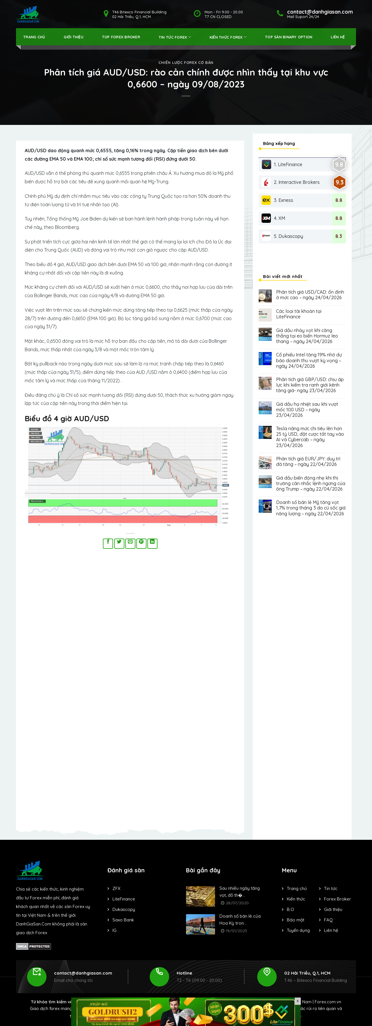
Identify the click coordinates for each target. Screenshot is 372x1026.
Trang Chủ (34, 37)
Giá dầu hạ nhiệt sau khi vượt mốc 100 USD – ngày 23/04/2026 (307, 409)
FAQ (328, 920)
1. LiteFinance (282, 164)
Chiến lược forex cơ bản (186, 62)
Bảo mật (295, 920)
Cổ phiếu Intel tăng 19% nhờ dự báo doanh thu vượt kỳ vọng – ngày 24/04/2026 (309, 360)
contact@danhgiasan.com (83, 973)
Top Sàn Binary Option (288, 37)
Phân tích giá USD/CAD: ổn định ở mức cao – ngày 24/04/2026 (310, 294)
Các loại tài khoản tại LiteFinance (298, 314)
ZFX (116, 888)
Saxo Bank (123, 920)
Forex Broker (337, 899)
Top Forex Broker (121, 37)
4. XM (273, 218)
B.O (290, 909)
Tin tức (330, 888)
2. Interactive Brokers (291, 182)
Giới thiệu (73, 37)
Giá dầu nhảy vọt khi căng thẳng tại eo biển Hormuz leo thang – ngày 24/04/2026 (307, 336)
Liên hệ (338, 37)
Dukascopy (123, 909)
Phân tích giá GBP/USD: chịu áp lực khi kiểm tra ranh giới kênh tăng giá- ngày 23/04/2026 (310, 385)
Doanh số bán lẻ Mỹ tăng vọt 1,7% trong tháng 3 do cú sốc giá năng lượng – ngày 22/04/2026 (311, 508)
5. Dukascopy (282, 236)
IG (114, 930)
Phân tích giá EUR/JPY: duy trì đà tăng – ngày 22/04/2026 (308, 461)
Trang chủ (297, 888)
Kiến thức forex (228, 37)
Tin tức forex (175, 37)
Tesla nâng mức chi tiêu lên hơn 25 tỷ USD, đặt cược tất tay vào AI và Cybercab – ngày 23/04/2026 (310, 437)
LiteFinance (123, 899)
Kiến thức (296, 899)
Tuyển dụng (298, 930)
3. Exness (277, 200)
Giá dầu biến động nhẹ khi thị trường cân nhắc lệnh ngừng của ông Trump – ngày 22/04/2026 (310, 483)
